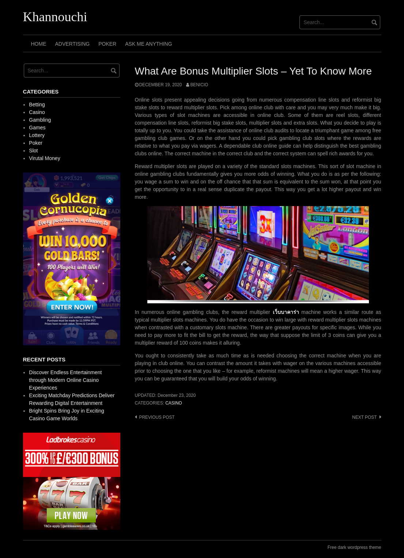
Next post (364, 417)
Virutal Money (44, 158)
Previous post (157, 417)
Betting (37, 104)
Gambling (40, 120)
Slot (33, 150)
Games (37, 127)
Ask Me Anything (148, 44)
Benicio (199, 84)
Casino (173, 403)
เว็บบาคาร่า (286, 312)
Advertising (72, 44)
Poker (107, 44)
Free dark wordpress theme (354, 547)
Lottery (37, 135)
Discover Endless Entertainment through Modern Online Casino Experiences (65, 380)
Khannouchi (55, 17)
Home (38, 44)
